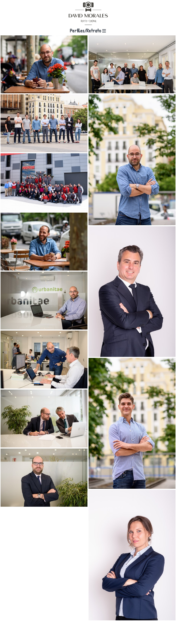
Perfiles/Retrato (88, 30)
